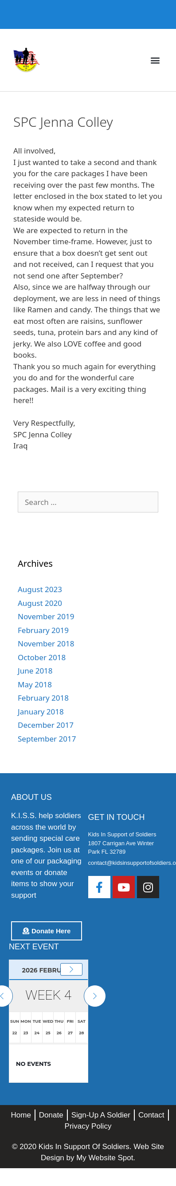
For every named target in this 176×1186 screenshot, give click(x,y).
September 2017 (47, 739)
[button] (155, 60)
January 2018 (41, 711)
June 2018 (35, 671)
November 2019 (46, 616)
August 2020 (40, 603)
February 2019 (43, 630)
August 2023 (40, 589)
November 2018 (46, 643)
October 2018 (42, 657)
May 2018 (35, 684)
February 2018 (43, 698)
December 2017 (46, 725)
